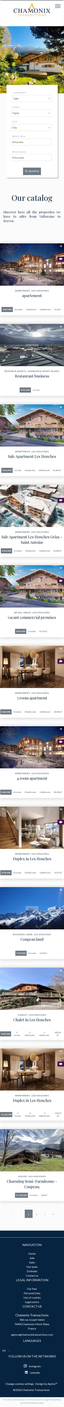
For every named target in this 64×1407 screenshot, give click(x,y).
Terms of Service (31, 1403)
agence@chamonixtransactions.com (32, 1334)
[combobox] (32, 98)
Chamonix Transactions (32, 1315)
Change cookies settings (19, 1383)
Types (16, 107)
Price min (18, 136)
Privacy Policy (55, 1400)
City (15, 122)
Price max (19, 152)
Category (20, 93)
